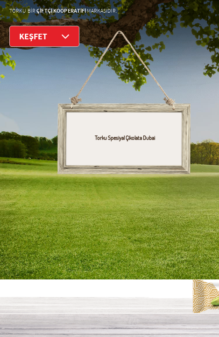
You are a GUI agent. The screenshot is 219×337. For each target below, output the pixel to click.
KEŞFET (44, 36)
